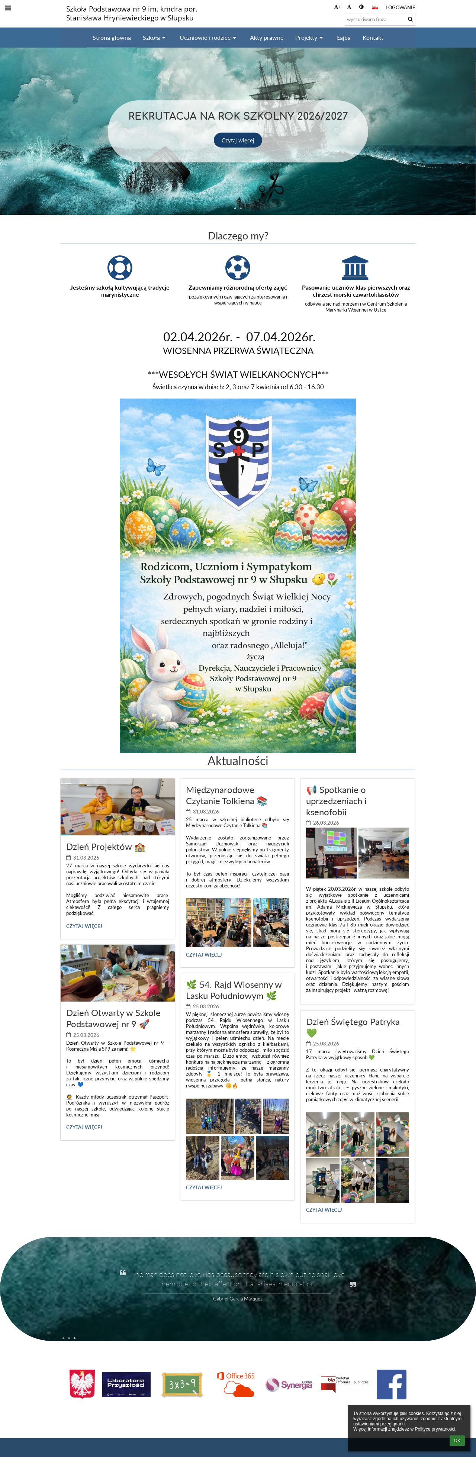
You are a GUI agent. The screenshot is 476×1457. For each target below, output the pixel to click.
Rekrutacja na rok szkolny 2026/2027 (238, 115)
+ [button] (337, 7)
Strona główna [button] (112, 37)
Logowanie (400, 7)
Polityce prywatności (435, 1429)
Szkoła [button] (155, 37)
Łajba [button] (344, 37)
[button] (374, 7)
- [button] (350, 7)
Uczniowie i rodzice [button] (209, 37)
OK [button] (457, 1440)
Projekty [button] (310, 37)
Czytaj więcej (238, 139)
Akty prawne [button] (266, 37)
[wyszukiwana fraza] (380, 19)
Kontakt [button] (373, 37)
